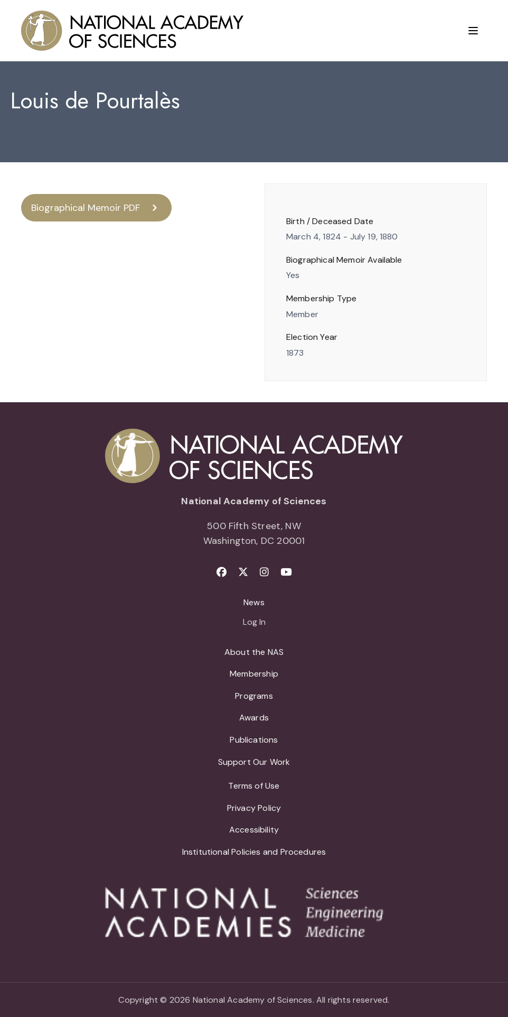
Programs (253, 695)
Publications (254, 739)
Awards (254, 717)
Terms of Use (253, 785)
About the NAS (254, 652)
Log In (254, 622)
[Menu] (473, 30)
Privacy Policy (254, 807)
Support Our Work (254, 762)
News (254, 602)
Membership (254, 673)
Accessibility (254, 829)
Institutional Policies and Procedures (254, 851)
